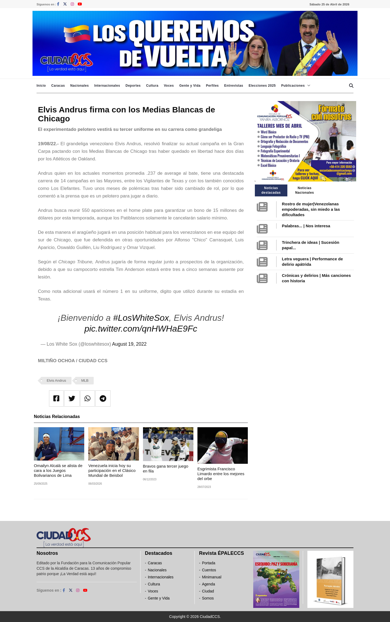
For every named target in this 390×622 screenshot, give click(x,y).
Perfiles (212, 86)
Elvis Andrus (56, 380)
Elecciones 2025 (262, 86)
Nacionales (79, 86)
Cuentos (209, 570)
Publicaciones (293, 86)
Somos (208, 598)
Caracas (58, 86)
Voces (169, 86)
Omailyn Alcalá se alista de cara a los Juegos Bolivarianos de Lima (58, 470)
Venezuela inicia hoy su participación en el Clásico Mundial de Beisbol (111, 470)
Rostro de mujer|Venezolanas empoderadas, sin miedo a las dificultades (311, 209)
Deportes (133, 86)
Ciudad (208, 591)
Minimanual (212, 577)
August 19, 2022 (129, 344)
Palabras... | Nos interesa (306, 225)
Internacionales (107, 86)
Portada (208, 563)
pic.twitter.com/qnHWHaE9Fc (140, 328)
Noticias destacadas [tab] (271, 190)
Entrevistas (233, 86)
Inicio (41, 86)
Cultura (152, 86)
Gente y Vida (189, 86)
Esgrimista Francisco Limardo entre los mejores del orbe (220, 473)
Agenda (208, 584)
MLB (85, 380)
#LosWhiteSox (141, 318)
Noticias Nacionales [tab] (304, 190)
